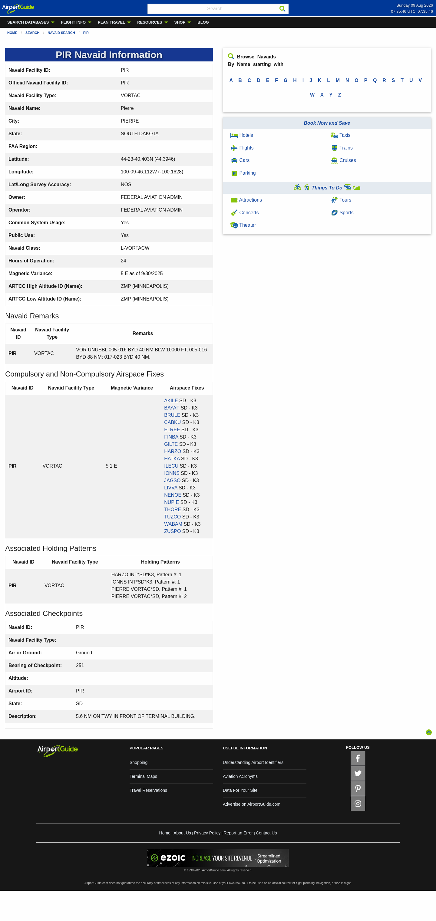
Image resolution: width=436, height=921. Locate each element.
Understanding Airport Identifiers (253, 762)
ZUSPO (172, 531)
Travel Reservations (148, 790)
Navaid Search (61, 33)
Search (32, 33)
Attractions (246, 199)
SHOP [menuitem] (180, 22)
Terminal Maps (143, 776)
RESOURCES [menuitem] (149, 22)
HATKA (172, 458)
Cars (239, 160)
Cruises (343, 160)
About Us (182, 833)
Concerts (244, 212)
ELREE (172, 429)
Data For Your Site (240, 790)
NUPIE (171, 502)
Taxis (341, 135)
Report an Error (238, 833)
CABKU (172, 422)
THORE (172, 509)
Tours (341, 199)
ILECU (171, 466)
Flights (242, 147)
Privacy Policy (207, 833)
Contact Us (266, 833)
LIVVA (170, 487)
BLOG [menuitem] (203, 22)
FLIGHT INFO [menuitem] (73, 22)
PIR (86, 33)
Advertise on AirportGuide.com (251, 804)
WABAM (173, 524)
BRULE (172, 415)
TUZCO (172, 516)
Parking (243, 173)
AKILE (171, 400)
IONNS (172, 473)
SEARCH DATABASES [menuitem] (28, 22)
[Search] (282, 9)
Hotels (241, 135)
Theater (243, 225)
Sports (342, 212)
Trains (342, 147)
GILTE (171, 444)
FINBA (171, 436)
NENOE (172, 495)
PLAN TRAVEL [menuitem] (111, 22)
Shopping (138, 762)
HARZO (172, 451)
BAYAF (171, 407)
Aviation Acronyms (240, 776)
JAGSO (172, 480)
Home (12, 33)
